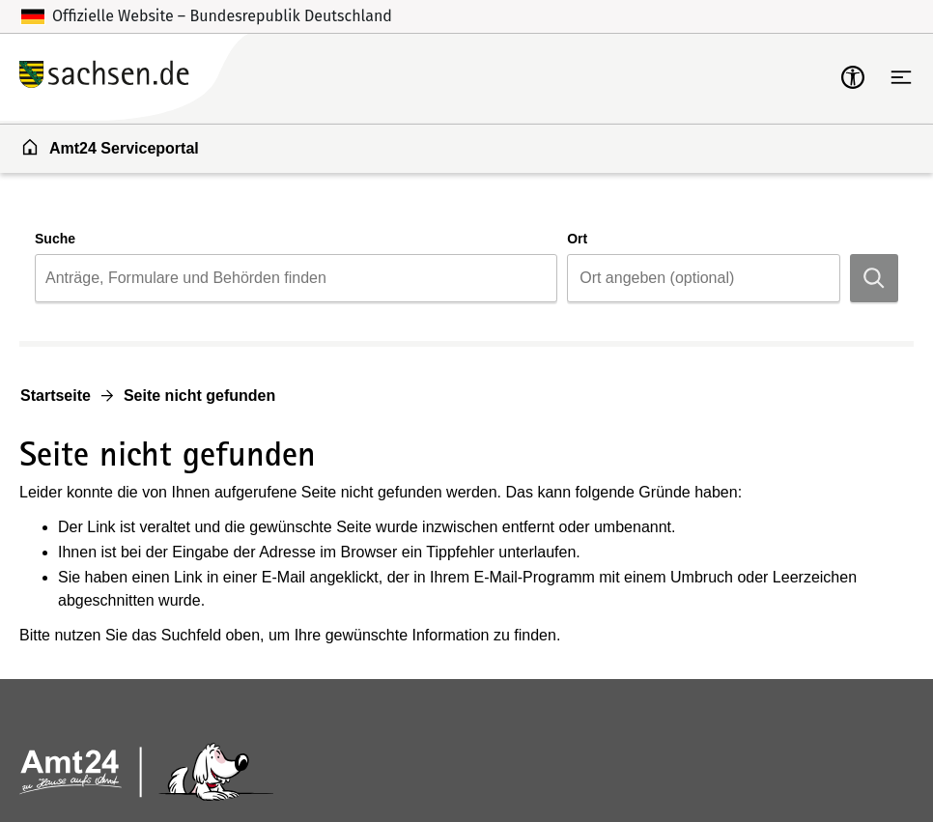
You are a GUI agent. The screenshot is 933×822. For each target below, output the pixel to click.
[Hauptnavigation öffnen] (901, 77)
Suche (55, 238)
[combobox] (296, 278)
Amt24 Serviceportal (109, 146)
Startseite (55, 395)
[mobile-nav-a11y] (852, 77)
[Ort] (704, 278)
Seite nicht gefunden (199, 395)
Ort (577, 238)
